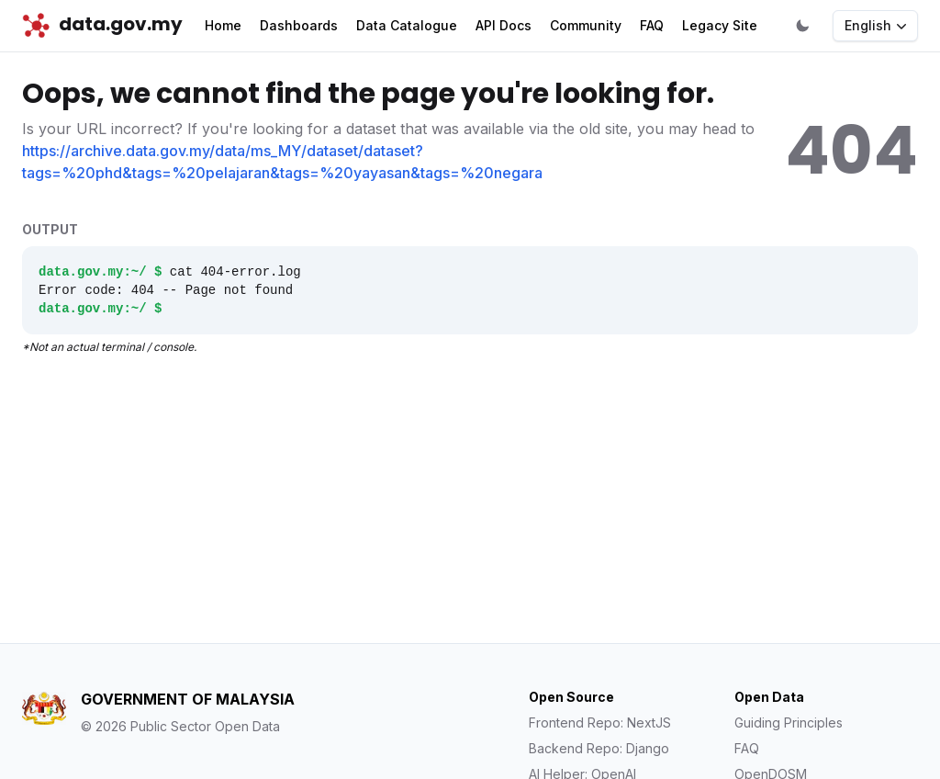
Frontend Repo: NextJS (600, 722)
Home (223, 25)
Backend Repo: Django (599, 748)
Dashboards (299, 25)
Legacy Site (719, 25)
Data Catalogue (406, 25)
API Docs (504, 25)
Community (585, 25)
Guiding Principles (788, 722)
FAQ (652, 25)
